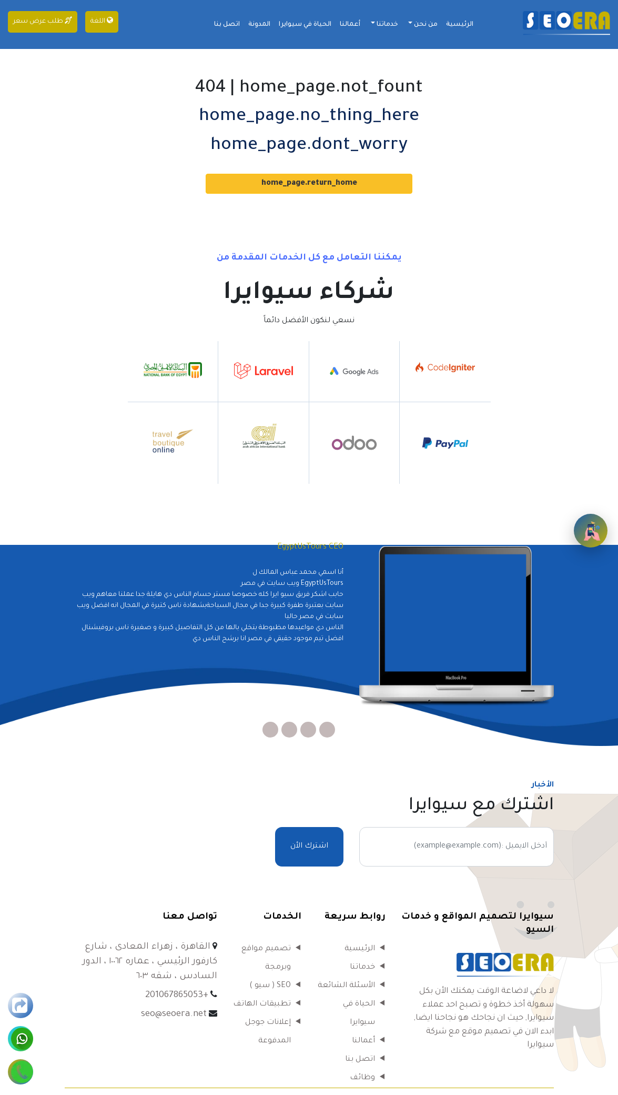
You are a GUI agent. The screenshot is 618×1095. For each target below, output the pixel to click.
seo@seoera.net (174, 1015)
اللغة (101, 20)
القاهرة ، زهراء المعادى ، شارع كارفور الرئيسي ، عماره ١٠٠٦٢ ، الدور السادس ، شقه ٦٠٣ (150, 962)
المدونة (259, 24)
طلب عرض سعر (42, 20)
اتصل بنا (227, 24)
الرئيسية (459, 24)
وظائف (362, 1078)
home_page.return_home (309, 184)
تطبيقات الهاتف (262, 1004)
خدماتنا (362, 967)
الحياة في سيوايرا (305, 24)
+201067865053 (176, 996)
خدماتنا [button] (386, 24)
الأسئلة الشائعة (346, 986)
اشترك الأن (309, 846)
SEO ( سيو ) (270, 986)
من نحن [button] (425, 24)
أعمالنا (350, 24)
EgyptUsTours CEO (310, 547)
